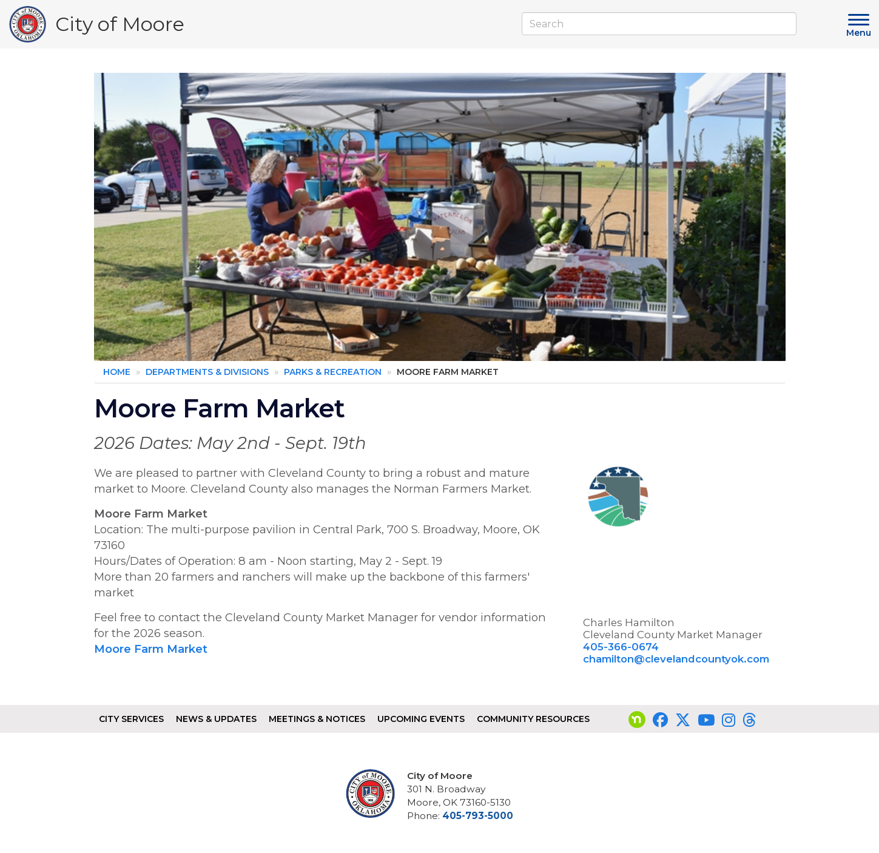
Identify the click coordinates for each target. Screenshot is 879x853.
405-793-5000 (477, 815)
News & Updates (216, 718)
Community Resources (533, 718)
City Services (131, 718)
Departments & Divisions (207, 371)
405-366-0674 (621, 647)
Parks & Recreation (333, 371)
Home (116, 371)
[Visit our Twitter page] (682, 720)
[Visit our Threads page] (749, 720)
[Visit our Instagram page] (728, 720)
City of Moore (119, 27)
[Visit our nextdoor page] (636, 720)
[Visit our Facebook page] (660, 720)
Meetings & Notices (317, 718)
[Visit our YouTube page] (706, 720)
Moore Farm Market (152, 649)
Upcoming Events (421, 718)
